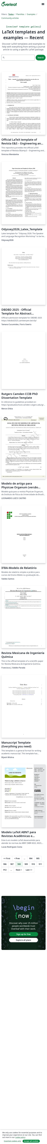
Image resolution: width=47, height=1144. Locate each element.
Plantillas (20, 14)
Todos (11, 14)
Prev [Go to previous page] (17, 858)
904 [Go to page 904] (30, 858)
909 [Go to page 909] (26, 864)
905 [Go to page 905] (37, 858)
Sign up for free (23, 934)
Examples (31, 14)
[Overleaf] (9, 4)
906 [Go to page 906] (4, 864)
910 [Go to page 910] (33, 864)
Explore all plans (23, 940)
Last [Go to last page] (29, 870)
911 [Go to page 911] (40, 864)
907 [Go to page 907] (12, 864)
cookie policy (20, 1137)
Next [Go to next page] (19, 870)
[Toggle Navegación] (43, 4)
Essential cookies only (12, 1141)
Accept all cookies (31, 1141)
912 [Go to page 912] (4, 870)
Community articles (10, 18)
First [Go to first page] (6, 858)
